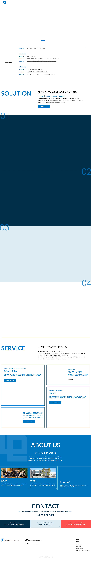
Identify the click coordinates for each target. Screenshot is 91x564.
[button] (38, 40)
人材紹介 (41, 96)
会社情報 (78, 3)
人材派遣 (48, 96)
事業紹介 (43, 106)
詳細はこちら (71, 379)
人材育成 (54, 96)
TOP (67, 3)
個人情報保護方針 (79, 550)
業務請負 (61, 96)
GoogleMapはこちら (72, 486)
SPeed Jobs (9, 380)
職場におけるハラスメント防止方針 (82, 552)
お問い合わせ (78, 547)
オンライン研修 (79, 545)
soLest (27, 422)
